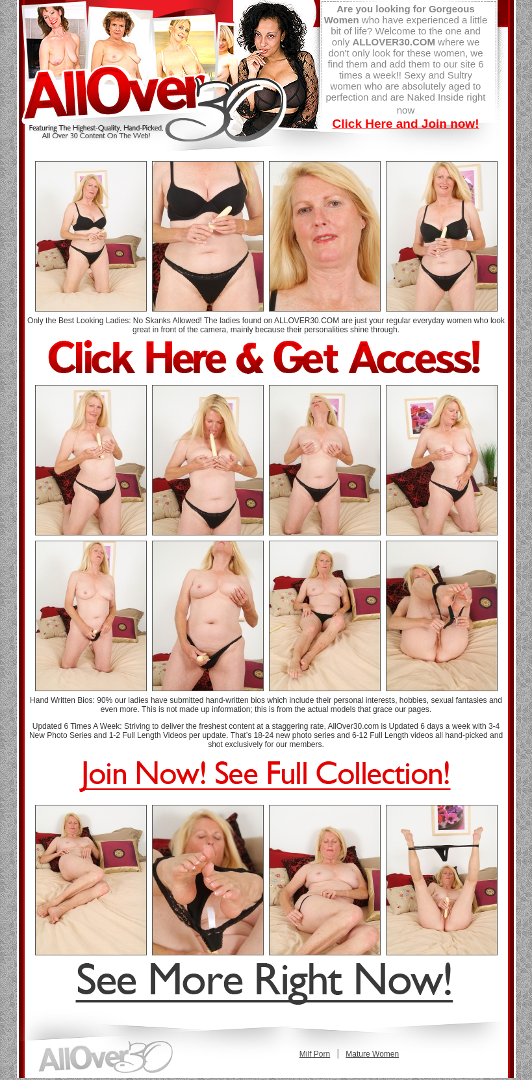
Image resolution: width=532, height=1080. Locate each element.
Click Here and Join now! (406, 123)
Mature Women (372, 1054)
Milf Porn (314, 1054)
